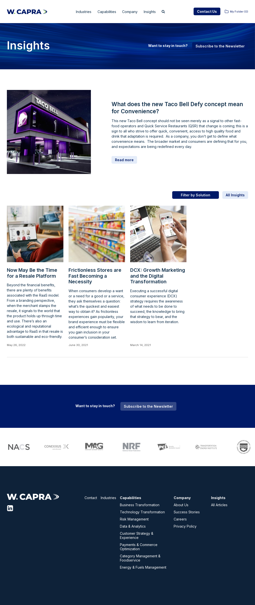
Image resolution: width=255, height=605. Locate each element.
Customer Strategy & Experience (136, 535)
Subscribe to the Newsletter (220, 46)
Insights (155, 12)
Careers (180, 519)
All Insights (235, 195)
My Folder (239, 11)
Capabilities (106, 12)
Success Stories (187, 512)
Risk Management (134, 519)
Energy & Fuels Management (143, 567)
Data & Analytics (133, 526)
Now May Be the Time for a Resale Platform (32, 273)
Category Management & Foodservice (140, 558)
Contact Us (207, 11)
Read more (124, 160)
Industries (80, 12)
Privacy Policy (185, 526)
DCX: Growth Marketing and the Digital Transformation (157, 276)
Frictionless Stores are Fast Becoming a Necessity (95, 276)
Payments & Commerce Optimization (138, 547)
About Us (181, 505)
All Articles (219, 505)
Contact (91, 498)
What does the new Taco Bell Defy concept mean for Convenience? (177, 108)
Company (132, 12)
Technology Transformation (142, 512)
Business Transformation (139, 505)
